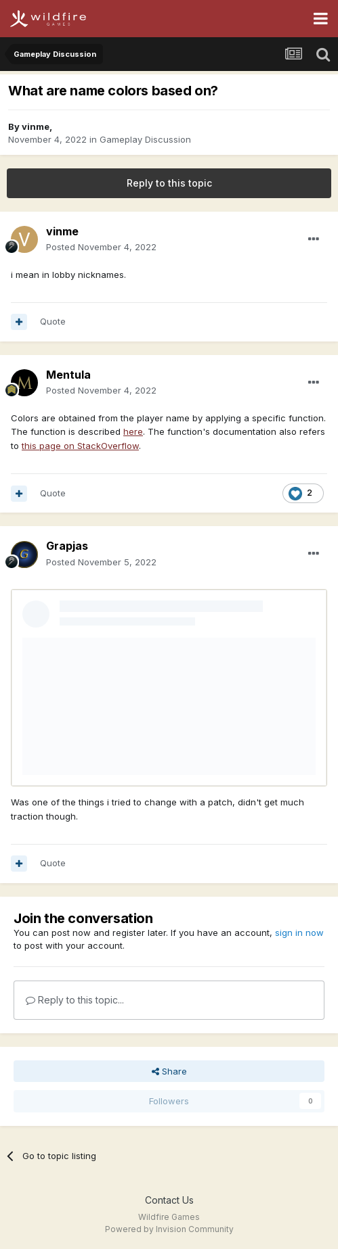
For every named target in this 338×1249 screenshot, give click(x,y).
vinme (35, 126)
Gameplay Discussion (145, 139)
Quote (53, 321)
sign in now (299, 932)
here (133, 431)
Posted (101, 246)
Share (169, 1071)
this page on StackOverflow (80, 445)
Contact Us (169, 1200)
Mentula (68, 374)
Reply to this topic (169, 183)
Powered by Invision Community (169, 1229)
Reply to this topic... (75, 1000)
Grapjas (67, 545)
